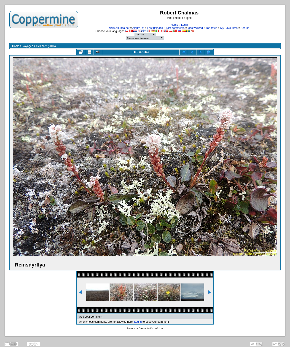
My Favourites (228, 28)
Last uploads (155, 28)
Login (184, 24)
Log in (138, 321)
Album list (138, 28)
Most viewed (195, 28)
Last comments (175, 28)
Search (245, 28)
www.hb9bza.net (119, 28)
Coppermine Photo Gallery (151, 328)
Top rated (211, 28)
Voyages (28, 46)
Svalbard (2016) (46, 46)
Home (174, 24)
